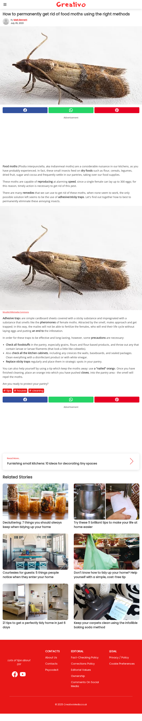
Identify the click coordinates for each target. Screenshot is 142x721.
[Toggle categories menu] (5, 4)
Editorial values (81, 670)
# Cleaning (36, 390)
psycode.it (51, 670)
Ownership (78, 676)
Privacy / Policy (119, 657)
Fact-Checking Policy (85, 657)
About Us (51, 657)
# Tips (7, 390)
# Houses (20, 390)
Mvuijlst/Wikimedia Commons (16, 312)
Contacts (51, 663)
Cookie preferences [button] (122, 663)
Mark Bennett (20, 19)
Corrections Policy (83, 663)
